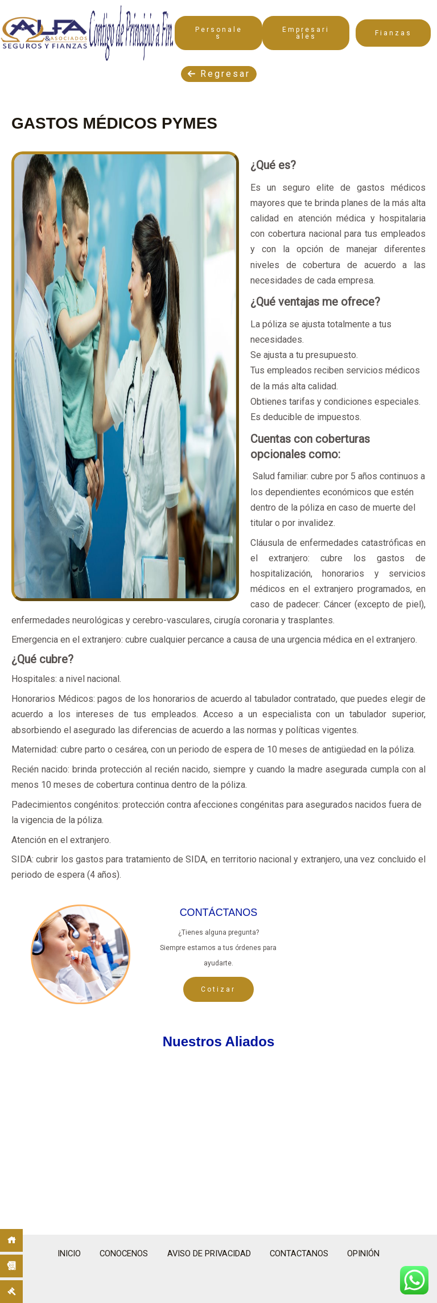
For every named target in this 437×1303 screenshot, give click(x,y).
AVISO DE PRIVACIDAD (209, 1253)
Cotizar (218, 989)
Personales (218, 33)
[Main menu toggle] (410, 11)
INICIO (60, 1253)
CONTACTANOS (305, 1253)
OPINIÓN (373, 1253)
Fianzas (393, 33)
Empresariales (305, 33)
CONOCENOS (119, 1253)
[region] (218, 1135)
